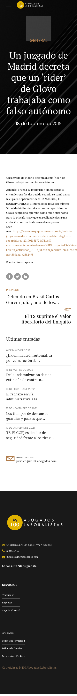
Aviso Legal (8, 634)
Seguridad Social (11, 611)
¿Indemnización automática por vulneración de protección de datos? (29, 358)
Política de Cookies (13, 650)
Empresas (7, 603)
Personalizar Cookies (14, 658)
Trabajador (8, 595)
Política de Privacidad (14, 642)
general (38, 40)
